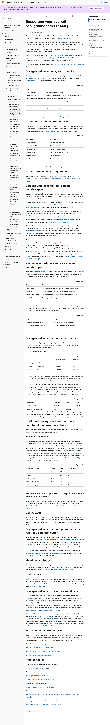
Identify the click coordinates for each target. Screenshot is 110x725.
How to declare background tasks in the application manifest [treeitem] (15, 169)
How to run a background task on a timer (59, 216)
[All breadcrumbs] (27, 16)
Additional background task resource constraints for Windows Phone (98, 42)
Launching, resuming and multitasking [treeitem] (14, 81)
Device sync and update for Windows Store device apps (45, 626)
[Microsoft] (3, 2)
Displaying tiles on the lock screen (36, 676)
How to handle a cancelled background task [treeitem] (14, 194)
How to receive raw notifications (58, 222)
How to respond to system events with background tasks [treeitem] (15, 139)
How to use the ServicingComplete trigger (38, 655)
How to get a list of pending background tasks (39, 647)
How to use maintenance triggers (63, 569)
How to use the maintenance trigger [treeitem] (15, 154)
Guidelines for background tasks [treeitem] (15, 226)
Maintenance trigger (94, 51)
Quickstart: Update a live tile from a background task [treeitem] (15, 126)
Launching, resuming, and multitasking (37, 668)
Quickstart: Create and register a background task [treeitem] (15, 119)
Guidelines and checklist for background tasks (40, 687)
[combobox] (11, 18)
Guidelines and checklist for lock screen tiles (39, 679)
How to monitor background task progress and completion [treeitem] (14, 186)
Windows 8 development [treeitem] (10, 22)
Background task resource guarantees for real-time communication (96, 47)
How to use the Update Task (36, 586)
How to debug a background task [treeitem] (14, 208)
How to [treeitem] (7, 36)
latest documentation (63, 38)
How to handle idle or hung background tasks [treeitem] (15, 214)
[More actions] (82, 16)
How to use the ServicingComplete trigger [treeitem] (15, 202)
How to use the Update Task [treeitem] (14, 220)
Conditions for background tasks (97, 23)
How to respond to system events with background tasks (54, 117)
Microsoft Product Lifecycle (50, 7)
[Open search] (102, 2)
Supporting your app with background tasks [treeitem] (15, 112)
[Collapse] (21, 14)
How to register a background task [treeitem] (14, 132)
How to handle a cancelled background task (39, 644)
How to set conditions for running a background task (52, 167)
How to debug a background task (36, 691)
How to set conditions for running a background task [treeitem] (14, 147)
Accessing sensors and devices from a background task (43, 610)
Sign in (106, 2)
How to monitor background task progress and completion (43, 651)
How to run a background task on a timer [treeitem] (15, 161)
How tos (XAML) (34, 16)
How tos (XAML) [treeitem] (10, 46)
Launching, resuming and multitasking (51, 16)
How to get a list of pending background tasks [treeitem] (15, 177)
